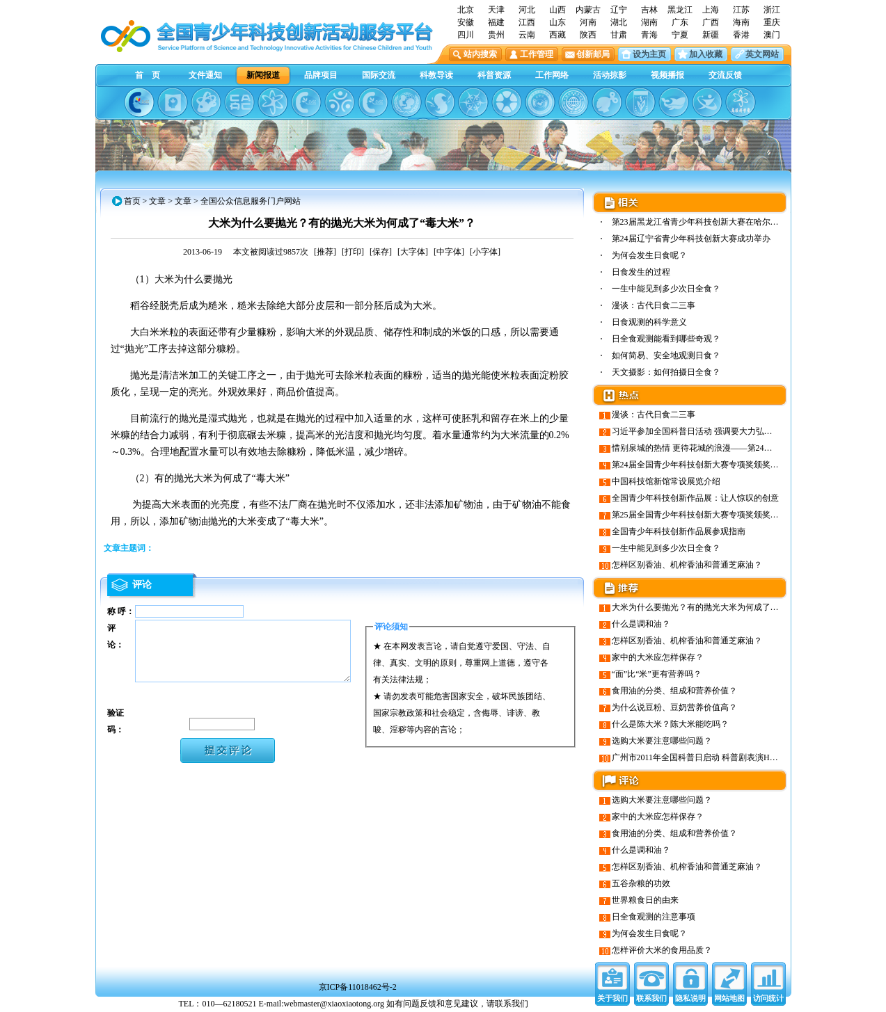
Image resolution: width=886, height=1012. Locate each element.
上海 (710, 10)
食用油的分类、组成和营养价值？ (674, 691)
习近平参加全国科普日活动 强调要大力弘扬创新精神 (709, 431)
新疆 (710, 35)
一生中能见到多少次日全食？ (666, 289)
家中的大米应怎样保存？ (658, 657)
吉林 (649, 10)
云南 (527, 35)
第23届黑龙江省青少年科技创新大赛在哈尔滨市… (704, 222)
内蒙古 (588, 10)
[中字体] (449, 252)
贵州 (496, 35)
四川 (465, 35)
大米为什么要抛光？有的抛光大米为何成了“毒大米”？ (712, 607)
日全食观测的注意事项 (653, 917)
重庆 (772, 22)
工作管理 (536, 54)
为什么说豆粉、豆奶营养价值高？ (674, 707)
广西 (710, 22)
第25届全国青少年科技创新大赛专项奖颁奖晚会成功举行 (716, 515)
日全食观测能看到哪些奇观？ (666, 339)
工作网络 (552, 75)
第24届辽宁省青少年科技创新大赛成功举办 (691, 238)
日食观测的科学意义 (649, 322)
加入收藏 (705, 54)
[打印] (353, 252)
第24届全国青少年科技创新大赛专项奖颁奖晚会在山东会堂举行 (729, 464)
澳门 (772, 35)
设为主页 (649, 54)
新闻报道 (263, 75)
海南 (741, 22)
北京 (465, 10)
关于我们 (612, 998)
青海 (649, 35)
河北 (527, 10)
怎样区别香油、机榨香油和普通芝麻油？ (687, 565)
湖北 (618, 22)
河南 (588, 22)
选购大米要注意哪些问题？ (662, 741)
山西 (557, 10)
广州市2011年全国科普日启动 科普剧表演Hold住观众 (709, 757)
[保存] (381, 252)
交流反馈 (725, 75)
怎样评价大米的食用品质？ (662, 950)
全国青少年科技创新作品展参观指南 (678, 531)
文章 (157, 201)
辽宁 (618, 10)
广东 (680, 22)
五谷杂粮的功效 (641, 883)
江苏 (741, 10)
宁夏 (680, 35)
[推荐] (325, 252)
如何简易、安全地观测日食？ (666, 355)
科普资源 (494, 75)
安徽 (465, 22)
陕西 (588, 35)
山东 (557, 22)
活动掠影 (609, 75)
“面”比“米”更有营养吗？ (657, 674)
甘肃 (618, 35)
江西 (527, 22)
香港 (741, 35)
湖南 (649, 22)
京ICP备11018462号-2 (358, 987)
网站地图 (729, 998)
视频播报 (667, 75)
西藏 (557, 35)
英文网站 (762, 54)
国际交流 (378, 75)
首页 (132, 201)
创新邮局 (593, 54)
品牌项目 (321, 75)
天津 (496, 10)
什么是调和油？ (641, 624)
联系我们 (651, 998)
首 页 (147, 75)
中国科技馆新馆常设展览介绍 (666, 481)
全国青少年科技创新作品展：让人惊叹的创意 (695, 498)
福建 (496, 22)
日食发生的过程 (641, 272)
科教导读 (436, 75)
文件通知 (205, 75)
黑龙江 (680, 10)
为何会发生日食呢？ (649, 255)
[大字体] (412, 252)
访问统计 (768, 998)
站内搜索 (480, 54)
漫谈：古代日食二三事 (653, 305)
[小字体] (485, 252)
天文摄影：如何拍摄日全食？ (666, 372)
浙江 (772, 10)
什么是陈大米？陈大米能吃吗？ (670, 724)
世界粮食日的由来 (645, 900)
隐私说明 (690, 998)
